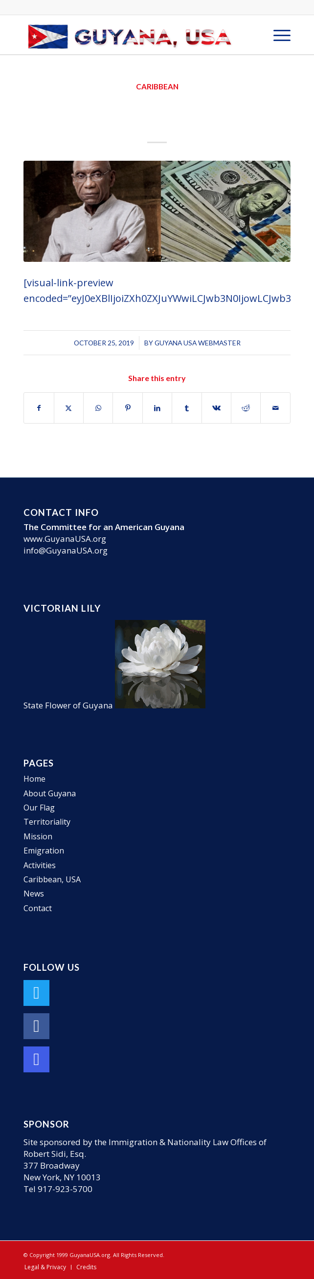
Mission (37, 836)
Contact (37, 908)
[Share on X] (68, 408)
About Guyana (49, 793)
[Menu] (277, 34)
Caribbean (157, 86)
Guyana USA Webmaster (198, 343)
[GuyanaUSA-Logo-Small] (130, 34)
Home (34, 778)
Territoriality (46, 821)
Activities (39, 865)
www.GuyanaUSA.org (64, 538)
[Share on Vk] (216, 408)
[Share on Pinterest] (127, 408)
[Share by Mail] (275, 408)
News (33, 893)
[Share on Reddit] (245, 408)
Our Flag (39, 807)
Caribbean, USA (52, 879)
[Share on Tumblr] (186, 408)
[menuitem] (277, 34)
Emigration (43, 850)
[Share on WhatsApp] (98, 408)
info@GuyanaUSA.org (65, 550)
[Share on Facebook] (38, 408)
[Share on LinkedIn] (157, 408)
